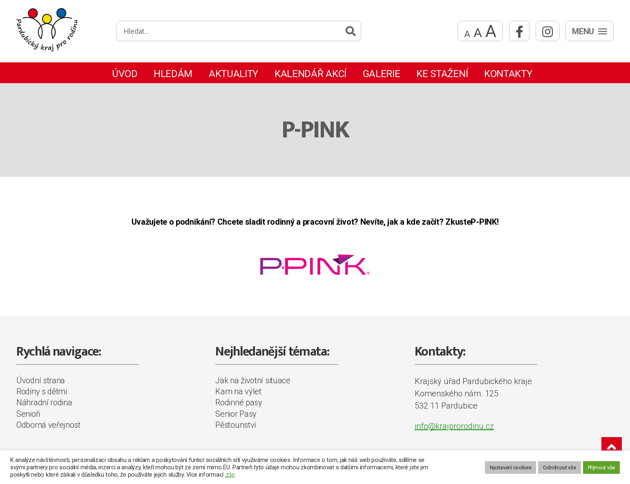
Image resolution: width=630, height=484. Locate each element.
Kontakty (508, 74)
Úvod (124, 74)
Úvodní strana (40, 380)
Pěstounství (235, 425)
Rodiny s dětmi (41, 391)
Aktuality (233, 74)
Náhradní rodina (44, 402)
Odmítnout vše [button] (559, 467)
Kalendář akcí (310, 74)
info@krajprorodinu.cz (454, 426)
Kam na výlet (238, 391)
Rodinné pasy (238, 402)
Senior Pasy (236, 414)
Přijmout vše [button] (601, 467)
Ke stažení (442, 74)
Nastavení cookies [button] (511, 467)
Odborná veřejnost (48, 425)
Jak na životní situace (252, 380)
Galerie (381, 74)
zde (230, 474)
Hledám (173, 74)
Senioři (28, 414)
